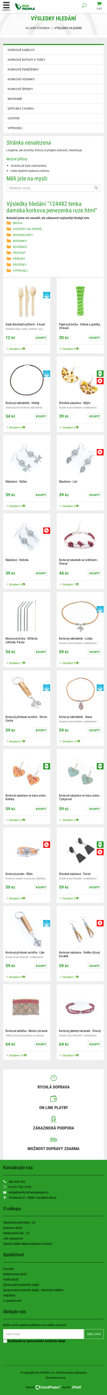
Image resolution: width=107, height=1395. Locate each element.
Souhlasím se (34, 1341)
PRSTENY (19, 253)
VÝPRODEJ (15, 128)
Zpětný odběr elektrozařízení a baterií (27, 1244)
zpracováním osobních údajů (46, 1341)
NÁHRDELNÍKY (23, 235)
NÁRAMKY (20, 241)
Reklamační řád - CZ (16, 1233)
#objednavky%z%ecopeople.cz (29, 1192)
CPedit (77, 1387)
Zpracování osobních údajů (21, 1285)
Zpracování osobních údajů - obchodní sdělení (33, 1290)
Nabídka (6, 6)
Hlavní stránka (38, 28)
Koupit (41, 338)
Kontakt (8, 1269)
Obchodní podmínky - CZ (19, 1222)
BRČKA (17, 223)
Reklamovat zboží (15, 1274)
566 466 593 (17, 1182)
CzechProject (48, 1387)
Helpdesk (9, 1295)
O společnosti (12, 1301)
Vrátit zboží (10, 1279)
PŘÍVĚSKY (19, 265)
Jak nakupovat (13, 1238)
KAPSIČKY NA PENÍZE (27, 229)
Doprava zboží (12, 1228)
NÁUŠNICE (20, 247)
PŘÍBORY (19, 259)
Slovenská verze (55, 1377)
